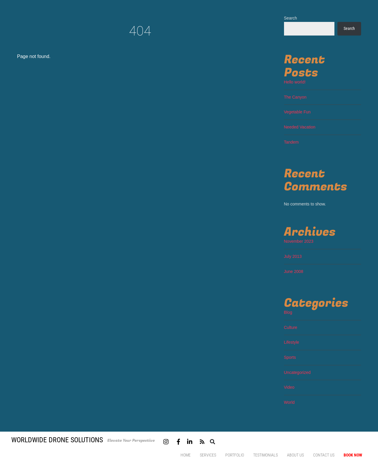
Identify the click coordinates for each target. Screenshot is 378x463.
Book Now (353, 455)
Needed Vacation (299, 127)
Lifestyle (291, 342)
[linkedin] (190, 441)
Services (208, 455)
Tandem (291, 142)
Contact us (323, 455)
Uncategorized (297, 372)
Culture (290, 327)
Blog (288, 312)
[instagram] (166, 441)
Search (290, 18)
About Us (295, 455)
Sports (290, 357)
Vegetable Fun (297, 112)
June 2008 (293, 271)
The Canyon (295, 97)
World (289, 402)
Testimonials (265, 455)
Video (289, 387)
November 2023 (299, 241)
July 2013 (293, 256)
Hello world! (295, 82)
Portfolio (234, 455)
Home (186, 455)
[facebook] (178, 441)
